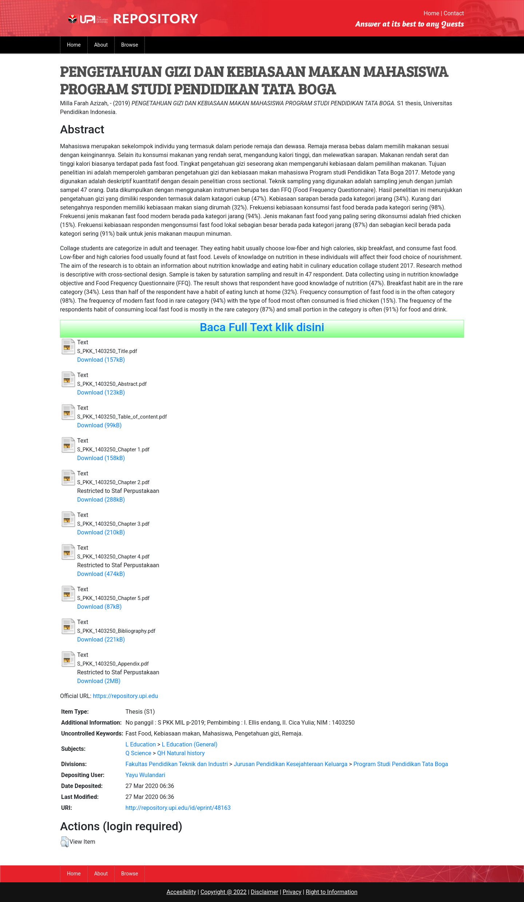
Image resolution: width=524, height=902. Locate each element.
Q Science (138, 753)
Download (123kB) (101, 392)
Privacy (292, 892)
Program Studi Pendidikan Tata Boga (400, 764)
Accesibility (181, 892)
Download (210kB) (101, 532)
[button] (64, 841)
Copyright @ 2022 (224, 892)
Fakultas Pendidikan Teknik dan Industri (177, 764)
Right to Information (331, 892)
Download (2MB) (98, 681)
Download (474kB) (101, 573)
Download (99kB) (99, 425)
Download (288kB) (101, 499)
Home (431, 13)
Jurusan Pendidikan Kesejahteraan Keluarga (291, 764)
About (101, 45)
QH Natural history (181, 753)
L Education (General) (190, 744)
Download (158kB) (101, 458)
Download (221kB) (101, 639)
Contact (454, 13)
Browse (129, 45)
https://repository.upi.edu (125, 696)
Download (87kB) (99, 606)
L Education (141, 744)
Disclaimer (264, 892)
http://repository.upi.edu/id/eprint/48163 (178, 807)
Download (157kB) (101, 359)
